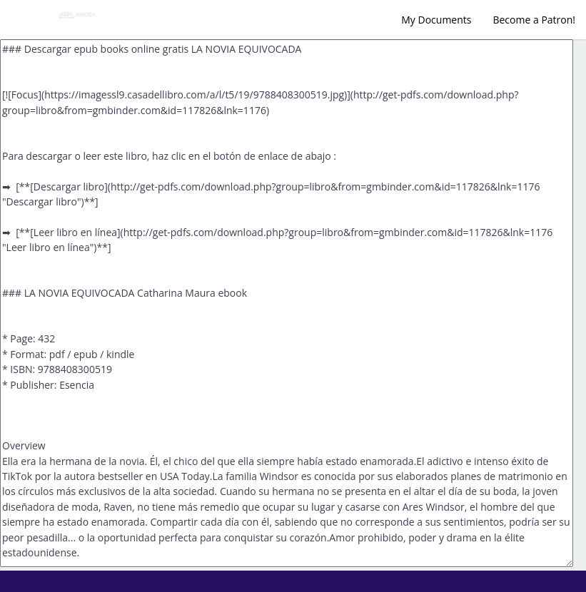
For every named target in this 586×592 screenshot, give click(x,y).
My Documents (436, 19)
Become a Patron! (533, 19)
